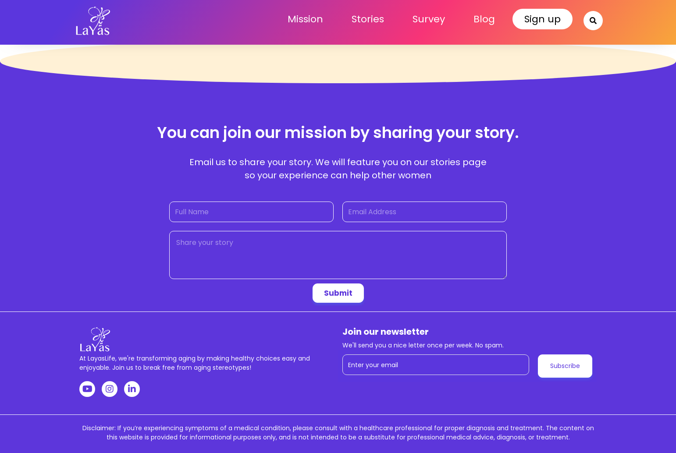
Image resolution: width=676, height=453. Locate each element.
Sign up (542, 19)
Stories (368, 19)
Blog (484, 19)
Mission (305, 19)
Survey (429, 19)
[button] (592, 19)
